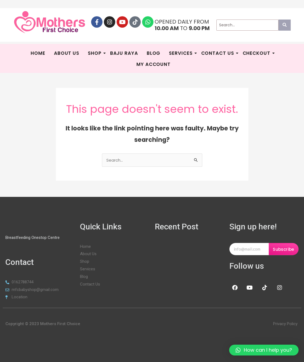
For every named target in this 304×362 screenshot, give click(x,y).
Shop (95, 53)
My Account (153, 64)
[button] (264, 350)
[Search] (247, 25)
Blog (154, 53)
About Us (66, 53)
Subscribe (283, 249)
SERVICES (181, 53)
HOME (38, 53)
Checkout (257, 53)
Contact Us (218, 53)
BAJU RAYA (124, 53)
